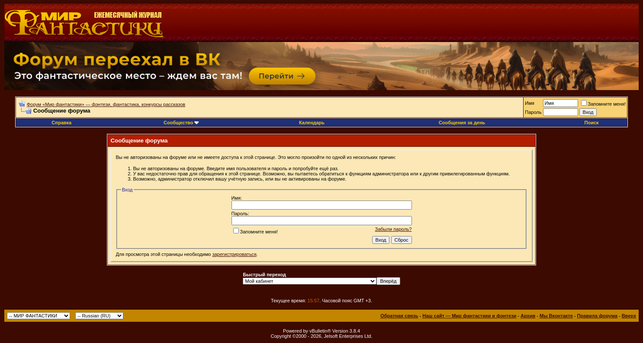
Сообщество (181, 122)
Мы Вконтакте (556, 315)
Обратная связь (399, 315)
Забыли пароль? (393, 229)
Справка (61, 122)
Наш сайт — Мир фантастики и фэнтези (469, 315)
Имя (529, 103)
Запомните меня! (603, 104)
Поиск (592, 122)
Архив (528, 315)
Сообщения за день (462, 122)
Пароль (533, 112)
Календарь (312, 122)
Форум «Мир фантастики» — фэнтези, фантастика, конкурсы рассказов (106, 104)
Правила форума (597, 315)
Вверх (629, 315)
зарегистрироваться (234, 254)
